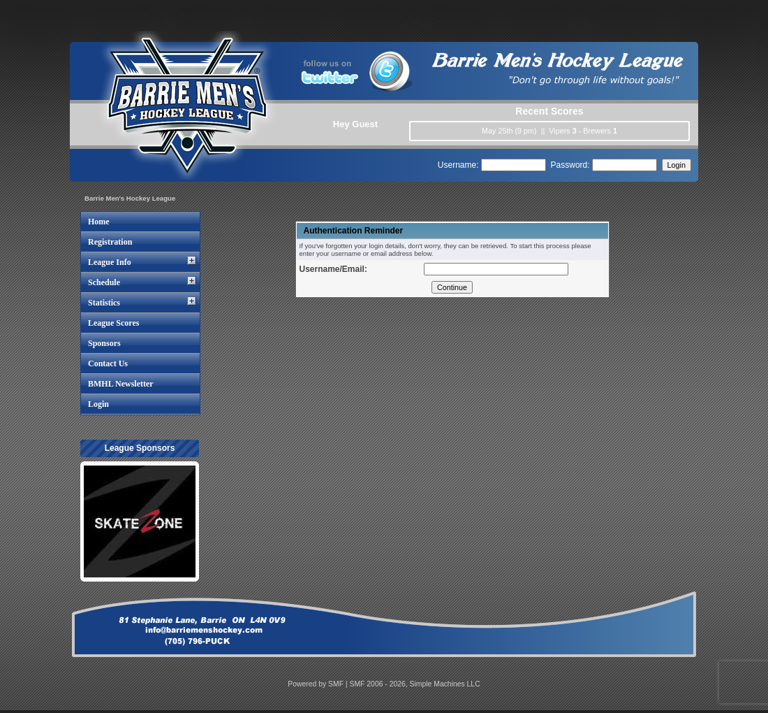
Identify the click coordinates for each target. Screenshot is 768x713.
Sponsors (104, 343)
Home (99, 221)
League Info (109, 262)
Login (98, 404)
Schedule (104, 282)
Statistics (104, 303)
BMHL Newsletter (121, 384)
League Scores (113, 323)
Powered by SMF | (318, 684)
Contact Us (108, 363)
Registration (110, 242)
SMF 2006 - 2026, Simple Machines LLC (415, 684)
